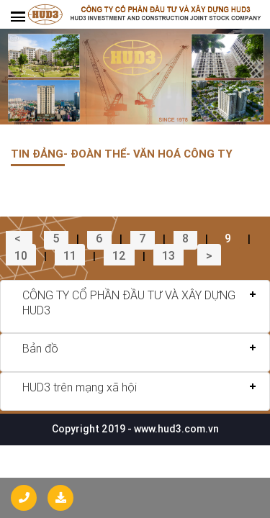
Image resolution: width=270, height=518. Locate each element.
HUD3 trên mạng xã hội (79, 387)
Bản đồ (40, 348)
